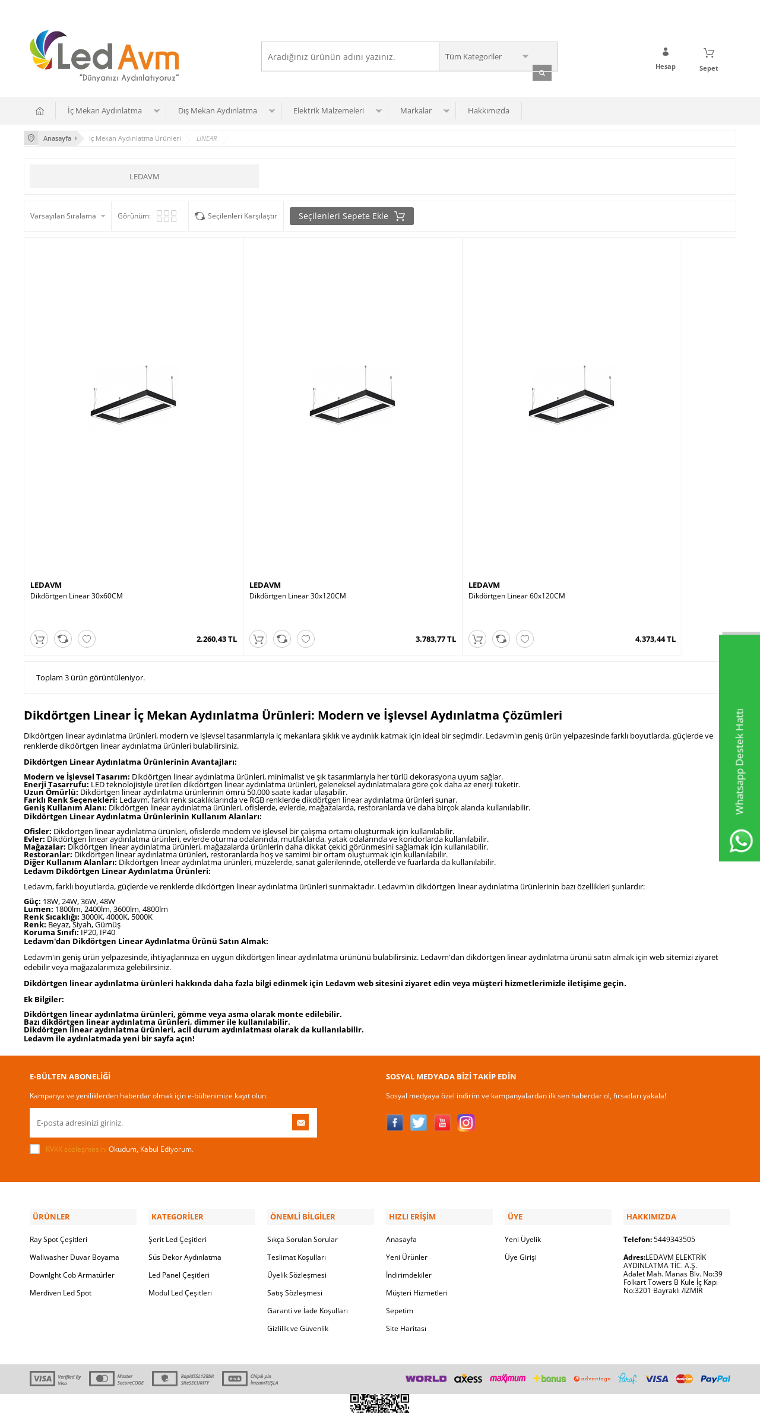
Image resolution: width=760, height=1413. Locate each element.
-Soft (317, 1398)
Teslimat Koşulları (296, 1174)
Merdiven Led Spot (60, 1210)
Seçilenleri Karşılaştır (242, 214)
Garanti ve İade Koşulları (307, 1227)
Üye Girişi (521, 1174)
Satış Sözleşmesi (294, 1210)
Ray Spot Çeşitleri (58, 1156)
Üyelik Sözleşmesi (297, 1192)
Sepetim (399, 1227)
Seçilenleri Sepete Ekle (352, 214)
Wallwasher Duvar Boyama (74, 1174)
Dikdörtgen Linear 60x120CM (435, 532)
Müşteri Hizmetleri (417, 1210)
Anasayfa (401, 1156)
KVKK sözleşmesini (76, 1068)
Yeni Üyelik (523, 1156)
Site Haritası (406, 1245)
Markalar (416, 109)
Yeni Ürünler (407, 1174)
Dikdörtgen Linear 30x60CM (76, 532)
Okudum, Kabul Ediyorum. (112, 1069)
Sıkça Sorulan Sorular (302, 1156)
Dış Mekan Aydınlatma (217, 109)
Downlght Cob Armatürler (72, 1192)
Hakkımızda (488, 109)
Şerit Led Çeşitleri (177, 1156)
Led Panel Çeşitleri (179, 1192)
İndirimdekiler (409, 1192)
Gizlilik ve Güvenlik (297, 1245)
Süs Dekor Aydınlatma (184, 1174)
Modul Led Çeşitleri (180, 1210)
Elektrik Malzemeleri (328, 109)
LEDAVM (144, 174)
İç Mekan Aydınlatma (105, 109)
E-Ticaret (344, 1398)
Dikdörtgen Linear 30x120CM (256, 532)
